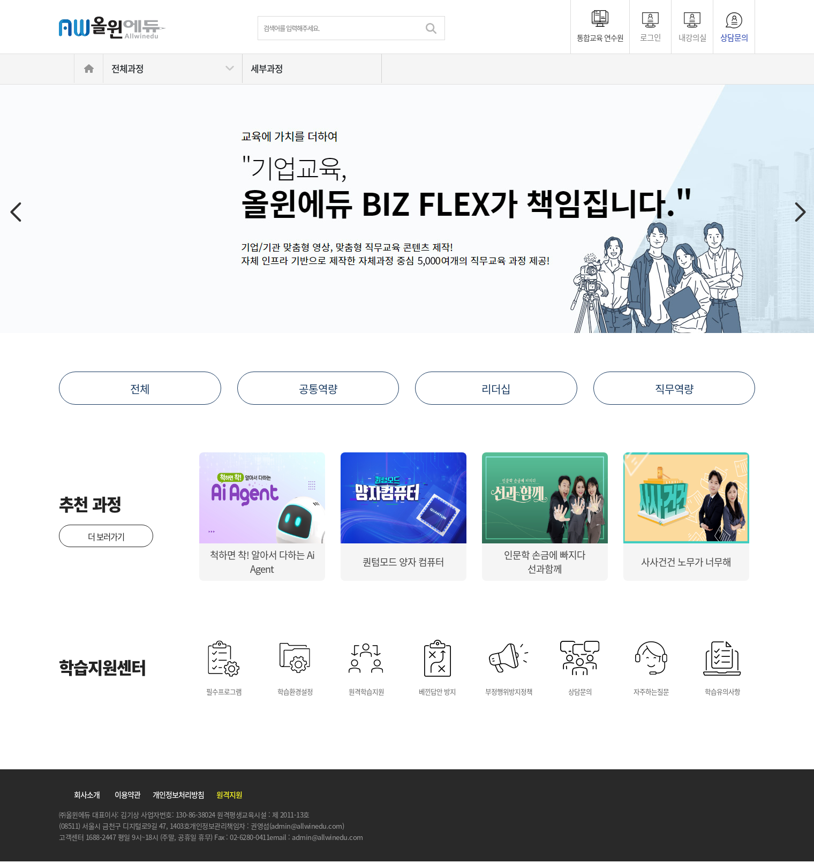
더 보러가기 (106, 537)
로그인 (650, 37)
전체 (139, 389)
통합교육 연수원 (600, 37)
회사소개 (87, 796)
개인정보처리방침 (178, 796)
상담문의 (734, 37)
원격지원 (229, 796)
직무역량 (674, 389)
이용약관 (127, 796)
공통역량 (318, 389)
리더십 (495, 389)
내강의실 (692, 37)
